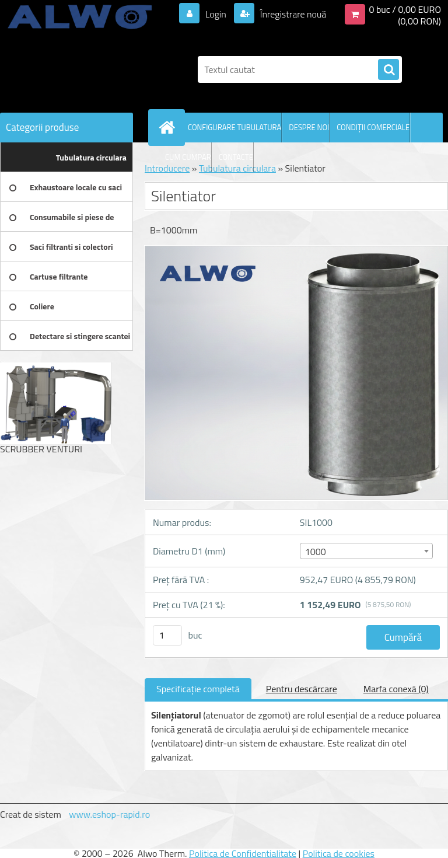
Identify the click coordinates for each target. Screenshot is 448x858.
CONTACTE (236, 157)
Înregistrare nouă (292, 14)
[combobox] (366, 551)
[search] (388, 70)
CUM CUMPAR (188, 157)
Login (215, 14)
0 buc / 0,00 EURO (405, 9)
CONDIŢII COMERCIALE (373, 127)
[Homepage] (169, 127)
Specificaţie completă (198, 689)
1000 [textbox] (315, 552)
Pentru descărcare (301, 689)
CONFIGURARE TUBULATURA (234, 127)
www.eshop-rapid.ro (109, 814)
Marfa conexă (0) (396, 689)
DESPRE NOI (309, 127)
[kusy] (167, 635)
